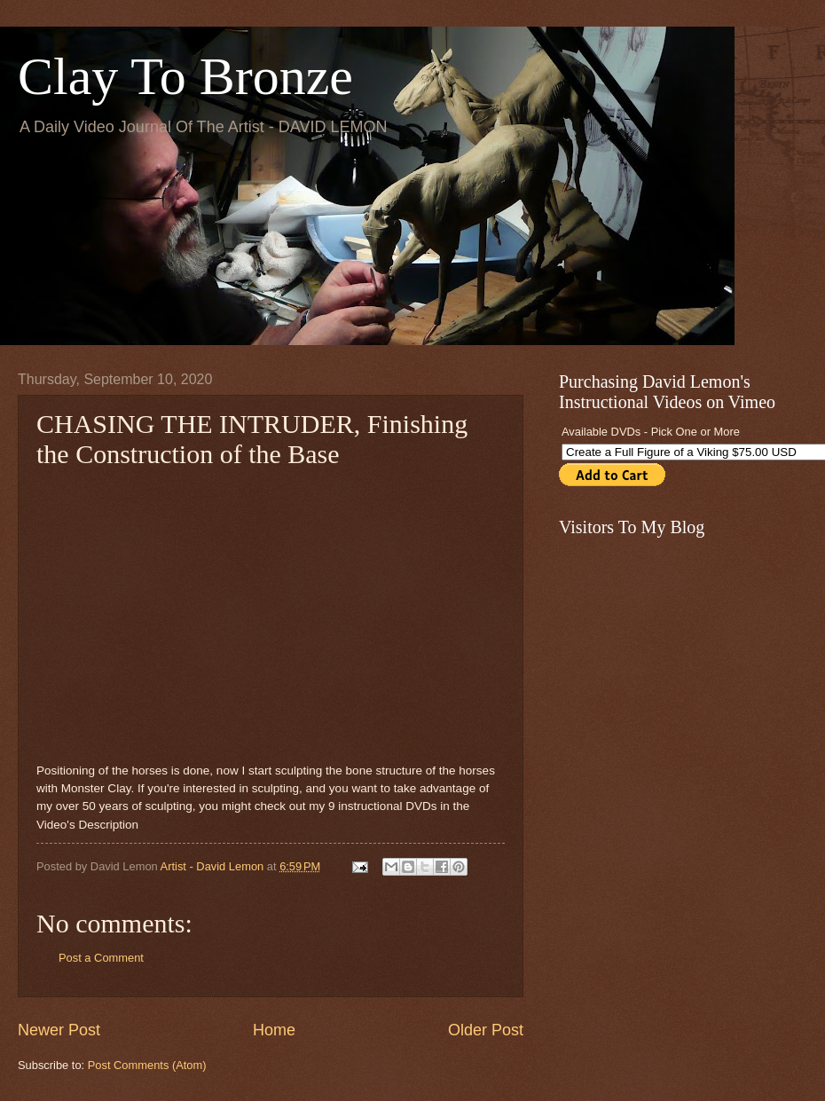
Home (274, 1030)
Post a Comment (101, 957)
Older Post (485, 1030)
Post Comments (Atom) (147, 1065)
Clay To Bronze (185, 76)
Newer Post (59, 1030)
